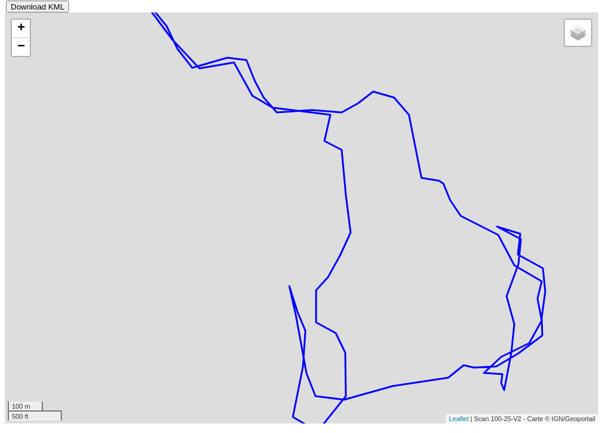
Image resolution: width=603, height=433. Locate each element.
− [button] (21, 47)
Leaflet (458, 418)
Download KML (37, 6)
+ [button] (21, 28)
